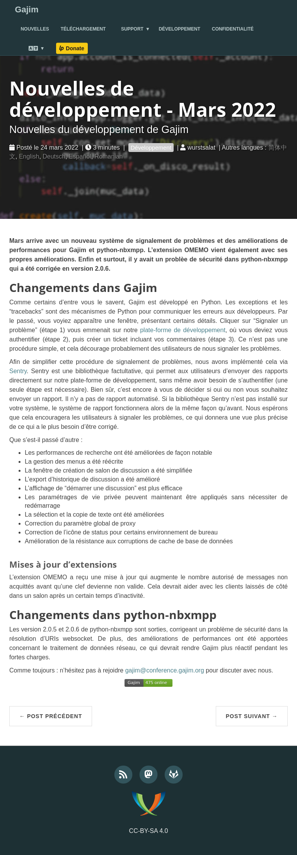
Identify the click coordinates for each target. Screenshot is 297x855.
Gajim (26, 9)
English (29, 156)
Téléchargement (83, 29)
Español (80, 156)
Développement (179, 29)
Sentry (18, 371)
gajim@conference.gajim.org (164, 670)
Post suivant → (252, 716)
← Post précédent (50, 716)
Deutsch (54, 156)
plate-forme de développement (182, 330)
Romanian (109, 156)
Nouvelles (34, 29)
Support (132, 29)
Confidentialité (233, 29)
